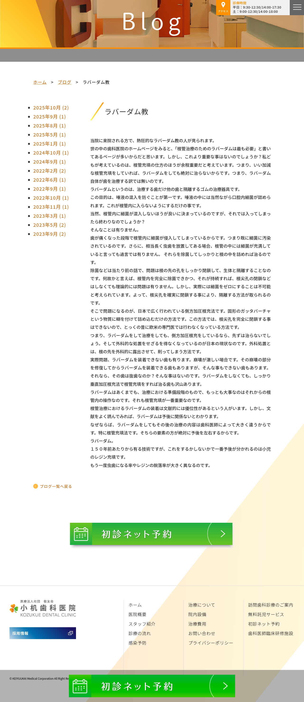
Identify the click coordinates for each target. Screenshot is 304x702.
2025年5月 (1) (49, 134)
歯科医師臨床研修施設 (270, 633)
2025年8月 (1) (49, 125)
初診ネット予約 (264, 624)
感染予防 (137, 643)
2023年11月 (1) (51, 206)
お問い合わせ (201, 633)
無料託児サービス (266, 614)
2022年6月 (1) (49, 179)
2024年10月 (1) (51, 152)
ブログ (64, 82)
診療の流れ (139, 633)
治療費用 (197, 624)
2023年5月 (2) (49, 224)
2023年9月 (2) (49, 233)
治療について (201, 605)
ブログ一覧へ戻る (56, 486)
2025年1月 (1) (49, 143)
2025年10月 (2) (51, 107)
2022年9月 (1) (49, 188)
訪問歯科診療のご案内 (270, 605)
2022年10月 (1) (51, 197)
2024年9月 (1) (49, 161)
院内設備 (197, 614)
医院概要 (137, 614)
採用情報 (20, 633)
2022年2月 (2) (49, 170)
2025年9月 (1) (49, 116)
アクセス (223, 7)
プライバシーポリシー (210, 643)
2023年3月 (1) (49, 215)
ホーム (40, 82)
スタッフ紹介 (142, 624)
